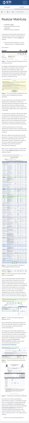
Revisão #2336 (20, 12)
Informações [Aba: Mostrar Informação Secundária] (7, 7)
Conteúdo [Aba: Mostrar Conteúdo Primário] (21, 7)
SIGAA (12, 24)
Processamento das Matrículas (9, 344)
